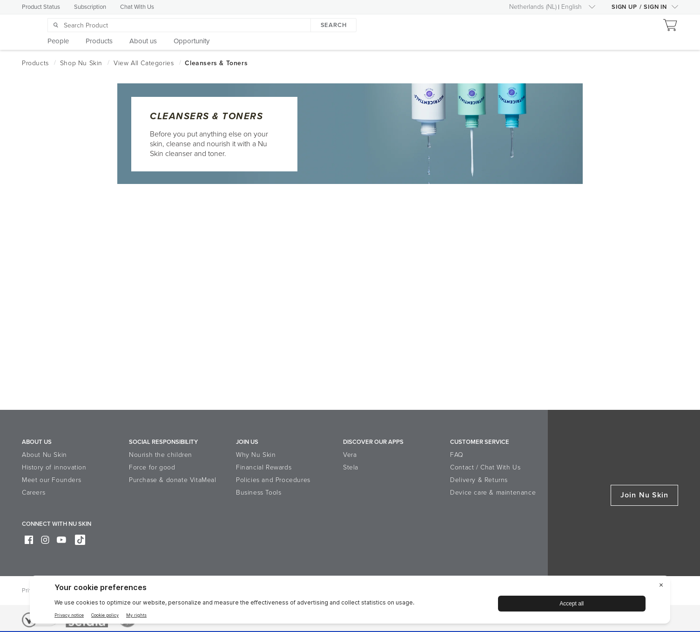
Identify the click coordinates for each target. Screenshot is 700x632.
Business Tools (258, 492)
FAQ (457, 455)
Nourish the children (160, 455)
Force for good (152, 467)
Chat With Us (137, 7)
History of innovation (54, 467)
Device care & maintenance (493, 492)
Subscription (90, 7)
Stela (350, 467)
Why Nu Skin (256, 455)
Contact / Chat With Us (485, 467)
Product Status (41, 7)
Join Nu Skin (644, 495)
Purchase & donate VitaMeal (172, 480)
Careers (33, 492)
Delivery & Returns (479, 480)
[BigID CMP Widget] (350, 602)
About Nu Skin (44, 455)
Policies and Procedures (273, 480)
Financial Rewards (263, 467)
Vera (350, 455)
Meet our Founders (51, 480)
